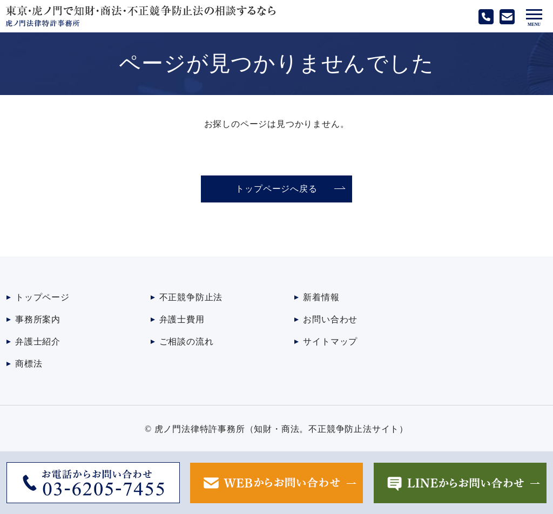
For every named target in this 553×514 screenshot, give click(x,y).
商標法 (28, 363)
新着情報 (321, 297)
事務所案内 (37, 319)
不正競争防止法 (191, 297)
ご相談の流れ (186, 341)
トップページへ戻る (276, 188)
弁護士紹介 (37, 341)
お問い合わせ (330, 319)
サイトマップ (330, 341)
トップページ (42, 297)
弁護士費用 (182, 319)
